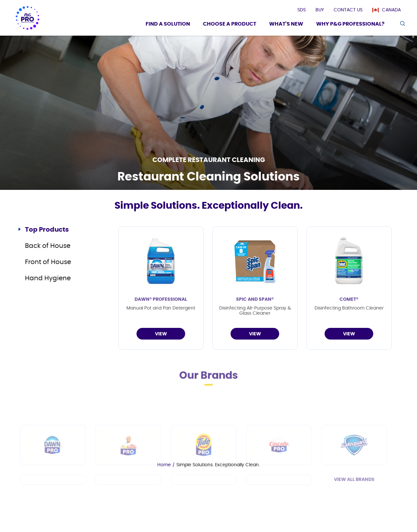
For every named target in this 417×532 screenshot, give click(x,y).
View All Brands (354, 500)
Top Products (47, 229)
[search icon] (402, 23)
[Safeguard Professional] (354, 465)
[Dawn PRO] (53, 465)
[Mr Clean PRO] (128, 465)
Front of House (48, 262)
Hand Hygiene (48, 278)
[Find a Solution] (168, 24)
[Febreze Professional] (128, 500)
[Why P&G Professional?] (350, 24)
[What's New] (286, 24)
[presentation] (301, 10)
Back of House (47, 246)
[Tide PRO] (203, 465)
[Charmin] (279, 500)
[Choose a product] (229, 24)
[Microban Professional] (203, 500)
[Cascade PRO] (279, 465)
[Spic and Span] (53, 500)
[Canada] (389, 10)
